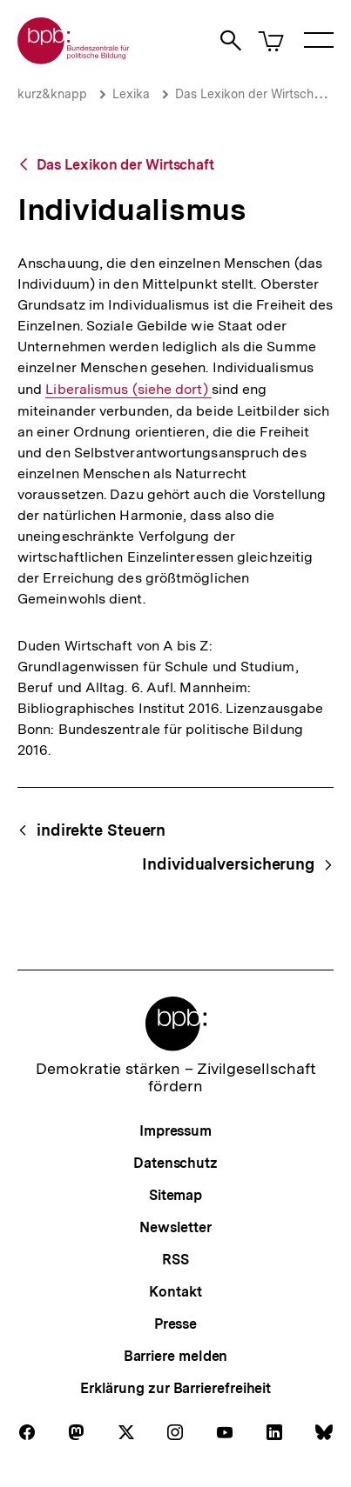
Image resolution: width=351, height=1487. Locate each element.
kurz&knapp (52, 94)
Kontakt (175, 1292)
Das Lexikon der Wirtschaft (252, 94)
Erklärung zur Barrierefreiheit (175, 1388)
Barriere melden (176, 1356)
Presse (175, 1324)
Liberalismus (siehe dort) (128, 389)
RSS (175, 1259)
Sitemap (175, 1195)
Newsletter (175, 1227)
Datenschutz (175, 1163)
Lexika (131, 94)
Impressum (175, 1131)
